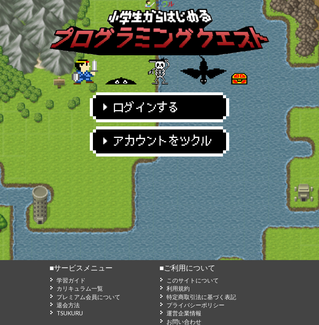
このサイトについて (192, 280)
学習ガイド (71, 280)
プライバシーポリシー (195, 304)
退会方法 (68, 304)
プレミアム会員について (88, 296)
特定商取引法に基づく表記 (201, 296)
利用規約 (178, 288)
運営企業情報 (183, 313)
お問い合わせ (183, 321)
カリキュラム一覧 (80, 288)
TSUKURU (70, 313)
